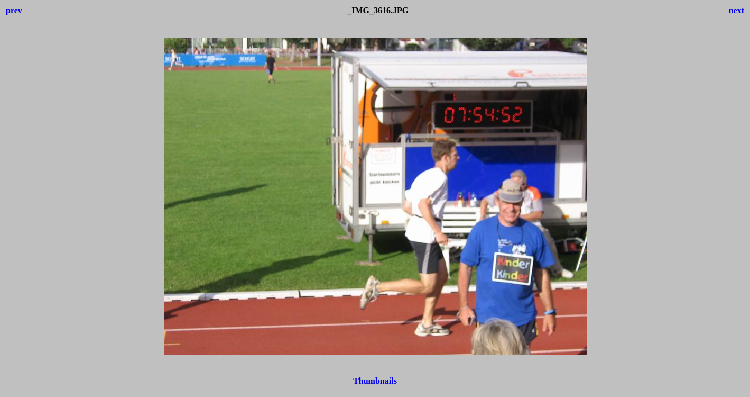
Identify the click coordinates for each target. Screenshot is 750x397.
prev (14, 10)
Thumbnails (375, 380)
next (736, 10)
